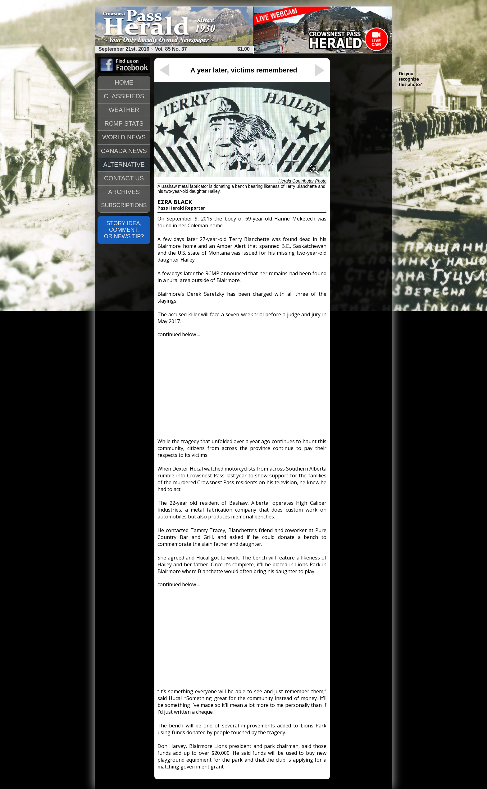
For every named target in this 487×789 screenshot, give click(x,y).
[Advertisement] (242, 385)
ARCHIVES (124, 191)
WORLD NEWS (124, 137)
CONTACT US (124, 178)
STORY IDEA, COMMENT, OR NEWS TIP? (124, 229)
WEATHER (124, 109)
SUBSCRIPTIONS (124, 205)
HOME (124, 82)
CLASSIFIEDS (124, 96)
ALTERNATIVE (124, 164)
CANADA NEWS (124, 150)
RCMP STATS (123, 123)
